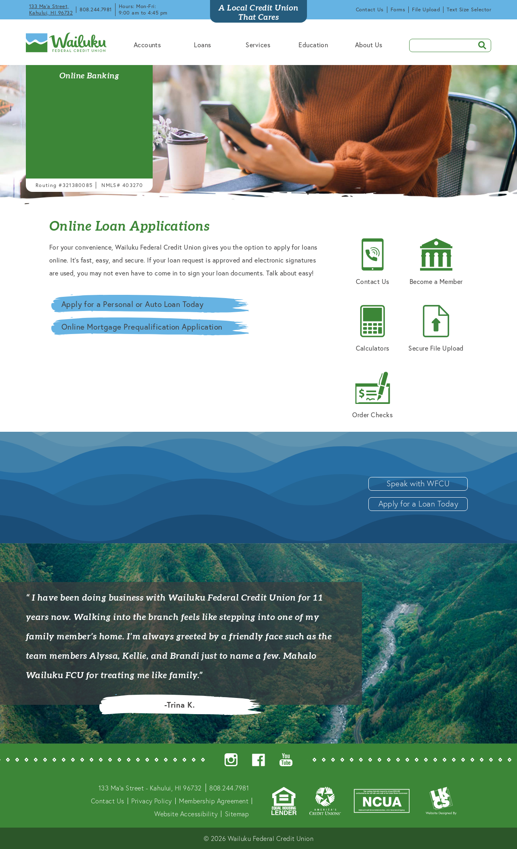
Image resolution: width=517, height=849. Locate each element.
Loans (202, 44)
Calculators (373, 328)
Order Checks (372, 395)
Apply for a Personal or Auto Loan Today (132, 304)
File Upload (426, 9)
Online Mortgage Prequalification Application (142, 327)
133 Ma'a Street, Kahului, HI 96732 (51, 9)
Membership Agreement (213, 800)
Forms (398, 9)
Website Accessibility (186, 813)
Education (313, 44)
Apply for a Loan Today (418, 503)
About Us (368, 44)
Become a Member (436, 262)
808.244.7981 (96, 9)
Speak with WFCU (418, 483)
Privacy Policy (151, 800)
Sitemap (237, 813)
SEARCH (479, 45)
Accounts (147, 44)
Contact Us (370, 9)
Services (258, 44)
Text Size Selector (469, 9)
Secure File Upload (436, 328)
